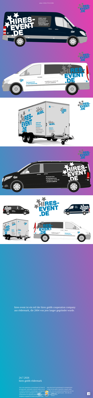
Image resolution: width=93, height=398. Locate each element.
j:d (3, 57)
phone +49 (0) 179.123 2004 (46, 3)
